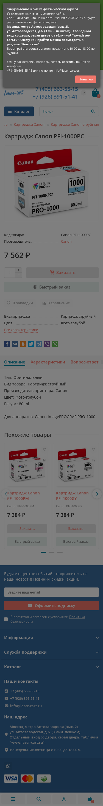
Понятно (86, 79)
